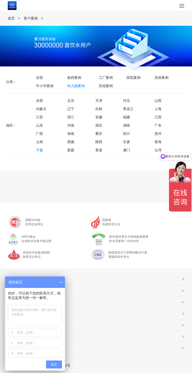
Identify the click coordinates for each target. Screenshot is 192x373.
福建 (126, 117)
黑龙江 (128, 109)
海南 (70, 134)
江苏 (39, 117)
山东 (39, 125)
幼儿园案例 (76, 86)
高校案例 (161, 78)
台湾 (158, 150)
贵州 (158, 134)
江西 (158, 117)
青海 (158, 142)
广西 (39, 134)
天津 (98, 101)
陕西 (98, 142)
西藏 (70, 142)
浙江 (70, 117)
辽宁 (70, 109)
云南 (39, 142)
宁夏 (39, 150)
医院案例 (133, 78)
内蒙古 (41, 109)
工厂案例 (106, 78)
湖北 (98, 125)
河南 (70, 125)
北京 (70, 101)
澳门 (126, 150)
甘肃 (126, 142)
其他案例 (106, 86)
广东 (158, 125)
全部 (39, 78)
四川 (126, 134)
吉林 (98, 109)
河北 (126, 101)
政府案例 (74, 78)
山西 (158, 101)
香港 (98, 150)
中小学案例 (45, 86)
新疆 (70, 150)
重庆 (98, 134)
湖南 (126, 125)
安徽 (98, 117)
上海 (158, 109)
